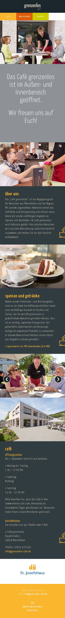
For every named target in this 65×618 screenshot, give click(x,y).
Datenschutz (32, 610)
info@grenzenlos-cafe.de (18, 551)
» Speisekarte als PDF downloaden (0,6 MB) (27, 346)
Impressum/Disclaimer (32, 607)
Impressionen (24, 16)
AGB (32, 603)
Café (8, 16)
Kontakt (40, 16)
